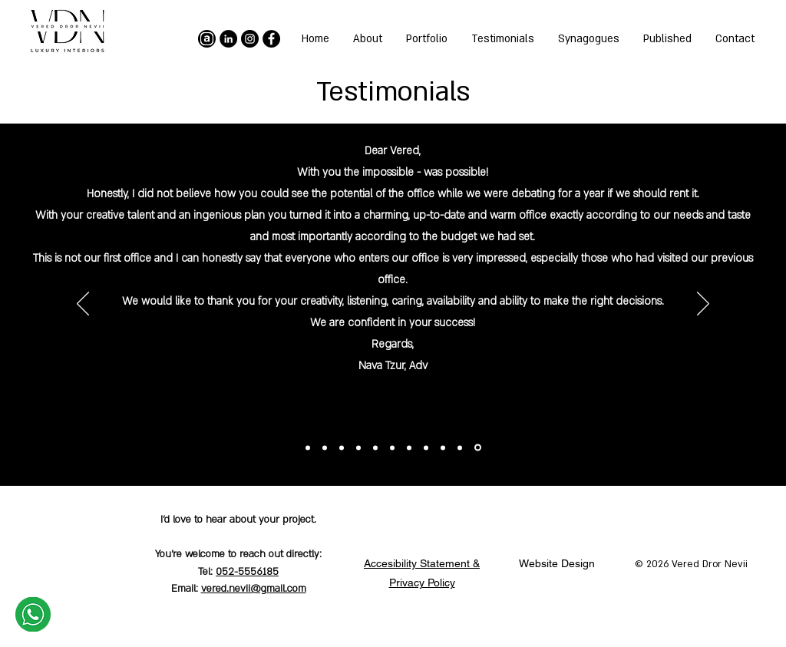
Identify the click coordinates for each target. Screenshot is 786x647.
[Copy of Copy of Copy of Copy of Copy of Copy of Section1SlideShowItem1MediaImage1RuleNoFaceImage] (375, 447)
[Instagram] (250, 39)
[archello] (207, 39)
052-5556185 (247, 572)
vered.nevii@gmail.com (253, 589)
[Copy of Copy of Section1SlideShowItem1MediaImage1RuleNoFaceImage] (443, 447)
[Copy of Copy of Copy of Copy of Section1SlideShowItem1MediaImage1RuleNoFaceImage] (409, 447)
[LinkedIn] (228, 39)
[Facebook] (271, 39)
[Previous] (703, 305)
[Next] (83, 305)
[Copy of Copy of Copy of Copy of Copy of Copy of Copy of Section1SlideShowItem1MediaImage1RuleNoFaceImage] (358, 447)
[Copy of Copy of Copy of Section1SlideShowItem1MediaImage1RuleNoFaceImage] (426, 447)
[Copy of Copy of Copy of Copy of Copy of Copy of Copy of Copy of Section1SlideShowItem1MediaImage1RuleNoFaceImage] (341, 447)
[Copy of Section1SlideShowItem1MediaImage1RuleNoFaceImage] (459, 447)
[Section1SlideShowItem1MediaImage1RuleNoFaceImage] (477, 447)
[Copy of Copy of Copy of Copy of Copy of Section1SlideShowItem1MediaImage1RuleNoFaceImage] (392, 447)
